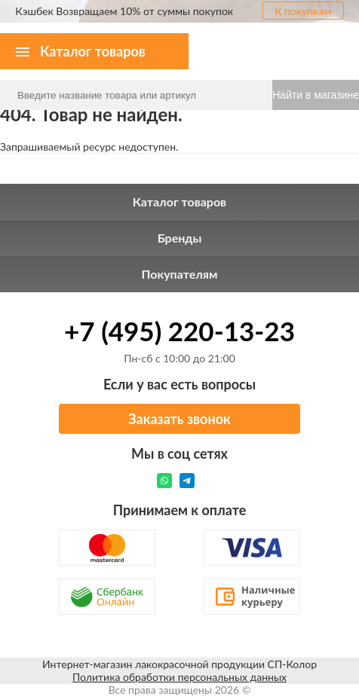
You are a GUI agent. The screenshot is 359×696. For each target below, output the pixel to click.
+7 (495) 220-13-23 (179, 330)
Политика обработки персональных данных (179, 676)
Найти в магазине (315, 95)
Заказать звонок (179, 419)
